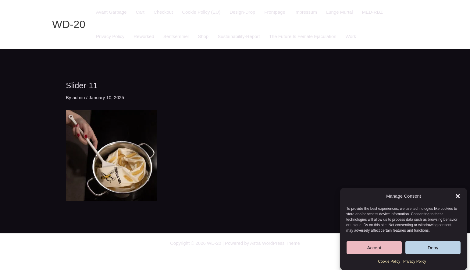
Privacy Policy (414, 262)
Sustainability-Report (239, 36)
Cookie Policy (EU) (201, 12)
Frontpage (274, 12)
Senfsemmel (176, 36)
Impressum (305, 12)
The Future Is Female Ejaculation (302, 36)
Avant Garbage (111, 12)
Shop (203, 36)
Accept (374, 248)
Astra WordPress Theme (275, 243)
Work (351, 36)
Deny (433, 248)
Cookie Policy (389, 262)
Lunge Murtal (339, 12)
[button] (458, 196)
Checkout (163, 12)
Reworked (144, 36)
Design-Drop (242, 12)
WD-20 (68, 24)
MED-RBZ (372, 12)
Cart (140, 12)
